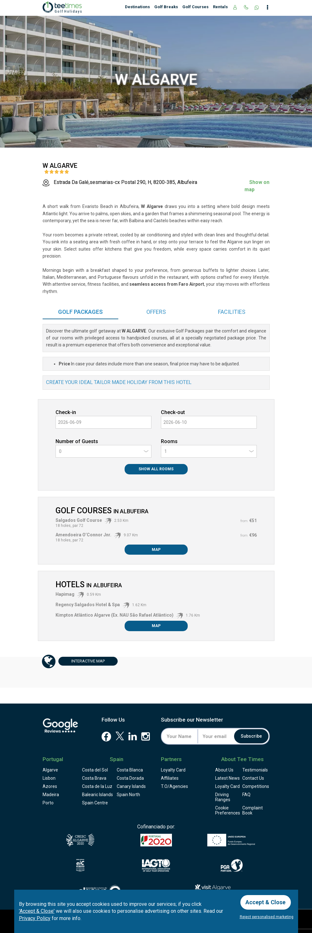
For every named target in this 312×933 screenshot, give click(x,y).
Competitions (255, 786)
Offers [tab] (156, 311)
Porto (48, 802)
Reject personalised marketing (266, 917)
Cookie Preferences (227, 810)
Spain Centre (95, 802)
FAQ (246, 794)
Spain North (128, 794)
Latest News (227, 778)
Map (156, 549)
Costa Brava (94, 778)
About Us (224, 769)
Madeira (51, 794)
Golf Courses (195, 6)
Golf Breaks (166, 6)
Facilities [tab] (231, 311)
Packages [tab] (80, 311)
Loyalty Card (173, 769)
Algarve (50, 769)
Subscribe (251, 736)
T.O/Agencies (174, 786)
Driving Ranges (222, 797)
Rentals (220, 6)
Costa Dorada (130, 778)
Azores (50, 786)
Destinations (137, 6)
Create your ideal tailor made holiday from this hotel (118, 382)
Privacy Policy (34, 918)
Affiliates (170, 778)
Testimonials (255, 769)
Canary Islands (131, 786)
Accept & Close (266, 902)
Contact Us (253, 778)
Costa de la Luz (97, 786)
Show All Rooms (156, 469)
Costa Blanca (130, 769)
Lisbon (49, 778)
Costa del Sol (95, 769)
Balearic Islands (97, 794)
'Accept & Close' (37, 911)
